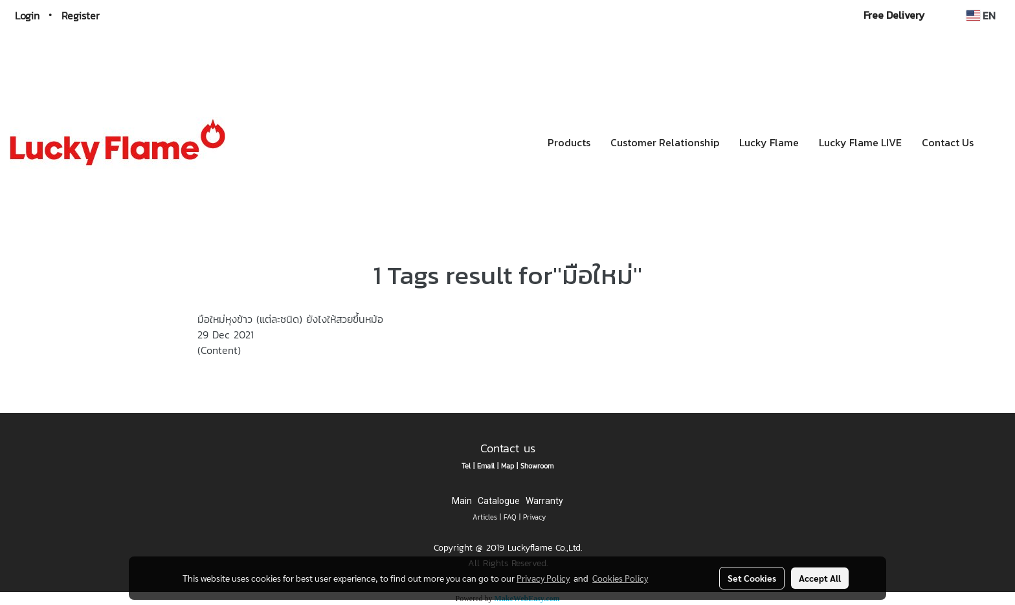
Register (80, 15)
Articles (485, 517)
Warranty (544, 501)
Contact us (507, 448)
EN (981, 15)
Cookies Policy (620, 578)
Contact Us (948, 142)
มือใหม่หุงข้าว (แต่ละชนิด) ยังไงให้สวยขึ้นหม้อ (290, 319)
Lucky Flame (769, 142)
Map (507, 466)
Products (569, 142)
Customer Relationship (664, 142)
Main (462, 501)
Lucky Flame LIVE (860, 142)
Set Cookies (752, 578)
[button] (995, 142)
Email (486, 466)
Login (27, 15)
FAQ (510, 517)
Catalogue (499, 501)
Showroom (536, 466)
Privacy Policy (543, 578)
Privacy (534, 517)
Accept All (820, 578)
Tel (466, 466)
